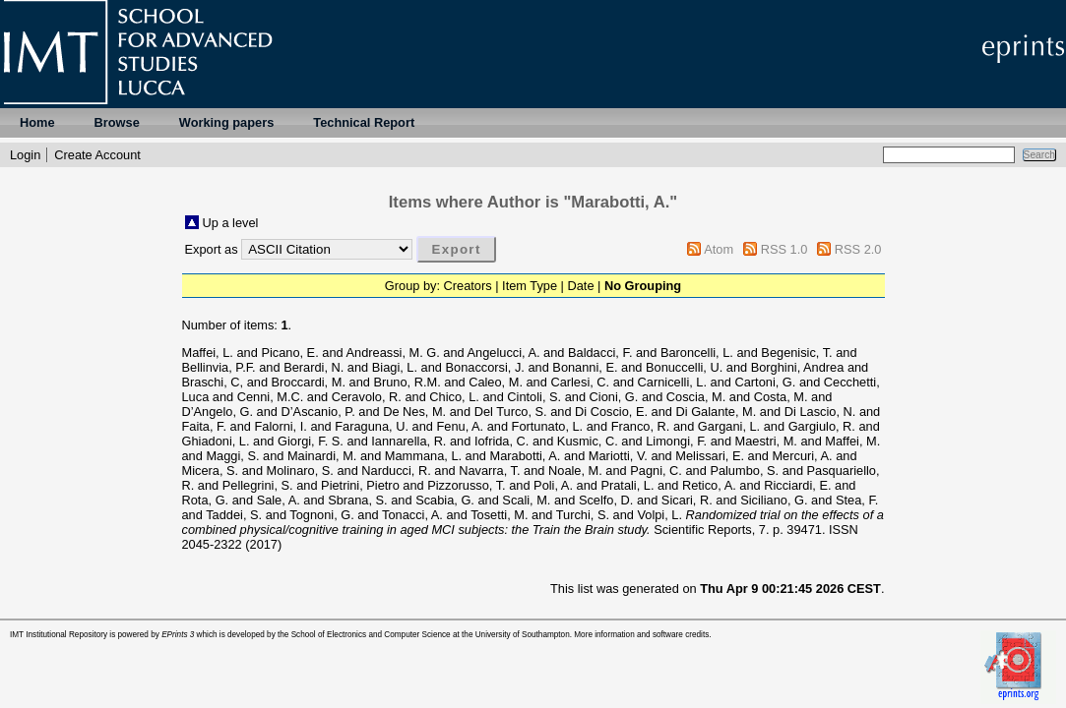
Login (25, 155)
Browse (117, 122)
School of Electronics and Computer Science (371, 634)
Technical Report (363, 122)
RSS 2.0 (858, 249)
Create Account (97, 155)
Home (37, 122)
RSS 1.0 (784, 249)
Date (581, 285)
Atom (718, 249)
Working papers (226, 122)
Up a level (231, 222)
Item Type (529, 285)
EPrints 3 (177, 634)
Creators (468, 285)
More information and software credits (641, 634)
